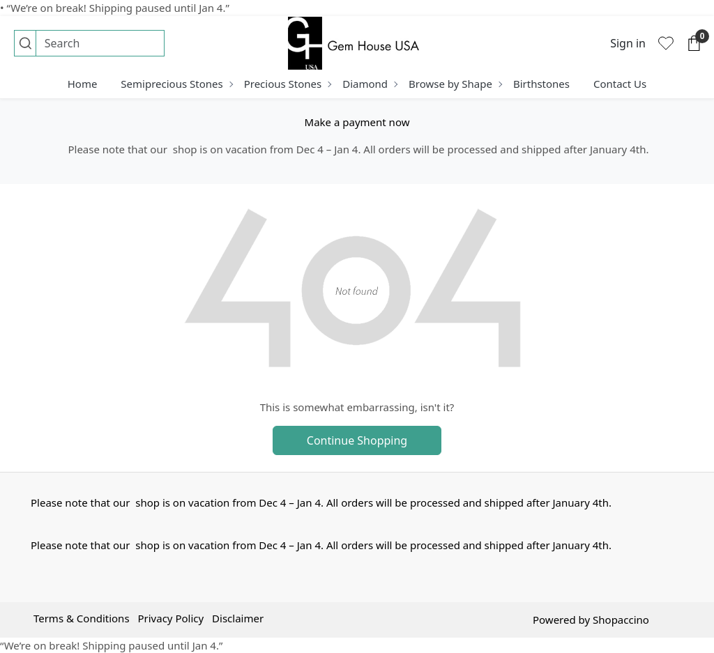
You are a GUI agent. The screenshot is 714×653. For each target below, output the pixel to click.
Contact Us (619, 84)
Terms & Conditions (81, 618)
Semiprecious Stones (176, 84)
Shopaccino (621, 620)
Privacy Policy (170, 618)
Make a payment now (357, 122)
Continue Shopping (357, 440)
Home (83, 84)
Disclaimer (238, 618)
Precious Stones (287, 84)
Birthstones (541, 84)
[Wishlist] (666, 43)
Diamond (369, 84)
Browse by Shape (455, 84)
